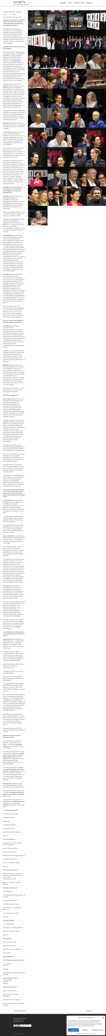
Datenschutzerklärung (87, 1033)
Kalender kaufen (79, 3)
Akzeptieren (73, 1030)
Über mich (89, 3)
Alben (70, 3)
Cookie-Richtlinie (79, 1033)
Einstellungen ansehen (97, 1030)
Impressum (94, 1033)
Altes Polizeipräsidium (20, 1011)
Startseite (63, 3)
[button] (103, 1017)
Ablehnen (85, 1030)
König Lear (89, 1011)
